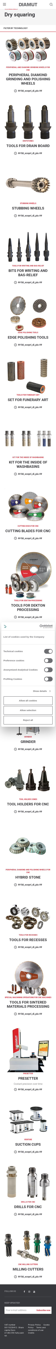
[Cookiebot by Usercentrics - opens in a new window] (40, 626)
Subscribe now (43, 1310)
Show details (40, 691)
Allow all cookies (28, 700)
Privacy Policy (34, 1325)
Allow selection (28, 710)
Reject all (28, 720)
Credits (31, 1333)
